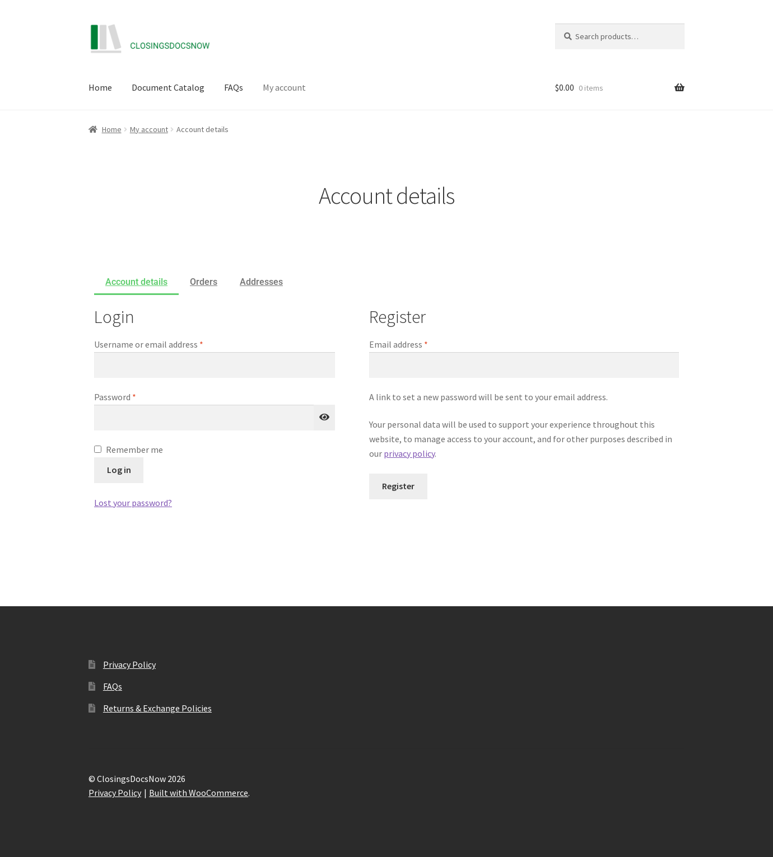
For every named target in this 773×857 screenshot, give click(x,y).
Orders (203, 282)
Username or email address (165, 344)
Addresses (261, 282)
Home (100, 87)
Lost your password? (133, 502)
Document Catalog (168, 87)
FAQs (233, 87)
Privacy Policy (129, 664)
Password (131, 396)
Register (398, 485)
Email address (415, 344)
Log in (119, 469)
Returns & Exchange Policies (157, 708)
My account (284, 87)
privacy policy (409, 453)
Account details (136, 282)
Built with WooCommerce (198, 792)
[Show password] (324, 417)
